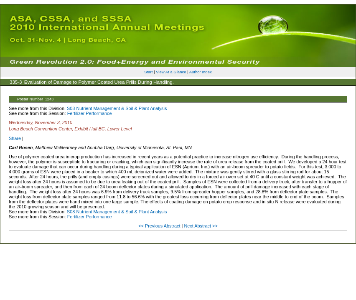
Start (148, 72)
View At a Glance (171, 72)
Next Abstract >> (200, 225)
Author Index (200, 72)
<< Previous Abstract (159, 225)
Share (15, 138)
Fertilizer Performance (89, 113)
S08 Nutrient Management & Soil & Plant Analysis (117, 108)
